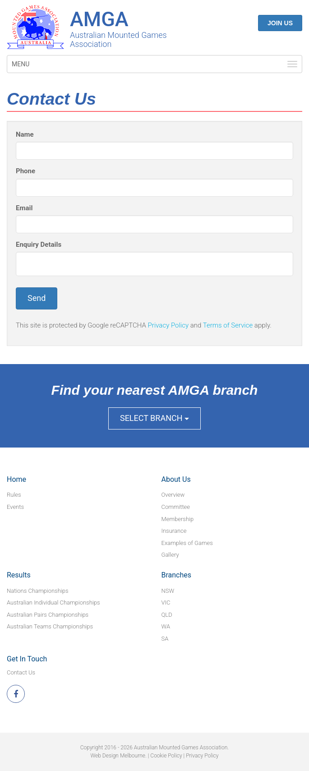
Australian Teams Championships (50, 626)
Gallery (170, 554)
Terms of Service (228, 325)
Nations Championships (38, 590)
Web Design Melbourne (118, 756)
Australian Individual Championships (53, 602)
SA (165, 638)
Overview (173, 494)
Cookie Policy (166, 756)
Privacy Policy (168, 325)
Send (37, 298)
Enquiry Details (38, 244)
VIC (166, 602)
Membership (177, 519)
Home (16, 479)
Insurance (174, 530)
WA (166, 626)
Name (25, 134)
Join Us (280, 23)
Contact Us (21, 672)
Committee (175, 506)
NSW (168, 590)
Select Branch (154, 418)
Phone (25, 171)
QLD (166, 614)
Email (24, 208)
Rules (14, 494)
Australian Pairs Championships (47, 614)
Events (15, 506)
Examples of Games (187, 543)
